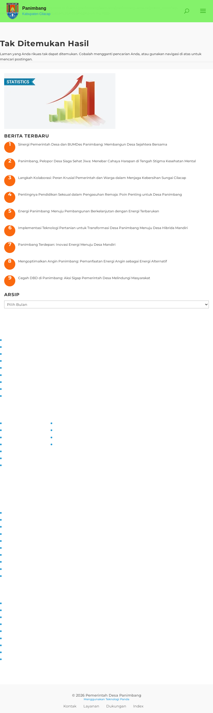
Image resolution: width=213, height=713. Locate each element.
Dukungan (116, 706)
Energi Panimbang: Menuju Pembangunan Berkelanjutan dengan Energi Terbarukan (88, 211)
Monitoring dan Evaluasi (24, 381)
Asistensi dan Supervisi (23, 360)
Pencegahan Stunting (22, 561)
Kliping (10, 659)
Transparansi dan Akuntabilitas (29, 395)
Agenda (10, 623)
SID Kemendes (67, 444)
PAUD (9, 575)
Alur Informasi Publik (21, 444)
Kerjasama (13, 645)
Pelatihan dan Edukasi (22, 374)
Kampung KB (15, 519)
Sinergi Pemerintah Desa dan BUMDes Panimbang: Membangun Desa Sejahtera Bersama (92, 144)
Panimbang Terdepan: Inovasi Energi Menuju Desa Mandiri (66, 244)
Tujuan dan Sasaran (20, 346)
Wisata (10, 652)
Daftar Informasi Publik (23, 451)
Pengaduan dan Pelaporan (26, 388)
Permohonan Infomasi (23, 465)
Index (138, 706)
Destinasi (11, 638)
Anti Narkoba (15, 547)
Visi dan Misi (14, 353)
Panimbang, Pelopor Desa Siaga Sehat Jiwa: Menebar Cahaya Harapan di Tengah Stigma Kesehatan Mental (107, 161)
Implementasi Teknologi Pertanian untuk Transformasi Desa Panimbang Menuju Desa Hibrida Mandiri (103, 228)
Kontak (69, 706)
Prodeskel (63, 429)
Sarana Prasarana (18, 610)
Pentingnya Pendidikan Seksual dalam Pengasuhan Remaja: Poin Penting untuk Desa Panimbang (100, 194)
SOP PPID (12, 437)
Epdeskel (62, 437)
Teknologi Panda (117, 699)
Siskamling (13, 554)
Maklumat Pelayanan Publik (27, 458)
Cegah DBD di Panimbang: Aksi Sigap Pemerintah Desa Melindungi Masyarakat (84, 278)
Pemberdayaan (17, 533)
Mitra (8, 630)
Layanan (91, 706)
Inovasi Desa (14, 526)
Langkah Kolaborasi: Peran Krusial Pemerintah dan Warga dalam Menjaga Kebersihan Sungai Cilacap (102, 178)
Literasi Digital (15, 540)
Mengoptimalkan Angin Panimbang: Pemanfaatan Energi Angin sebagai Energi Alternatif (92, 261)
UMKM (9, 616)
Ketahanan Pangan (20, 568)
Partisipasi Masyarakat (22, 367)
